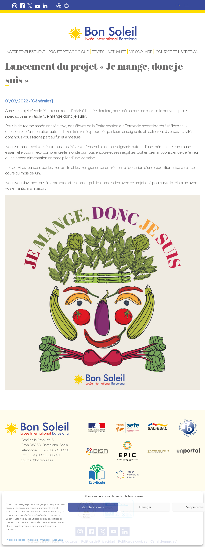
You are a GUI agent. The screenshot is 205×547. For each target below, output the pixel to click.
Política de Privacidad (38, 539)
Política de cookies (15, 539)
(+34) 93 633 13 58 (53, 450)
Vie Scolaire (140, 51)
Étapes (98, 51)
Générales (41, 101)
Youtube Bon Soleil (37, 5)
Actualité (117, 51)
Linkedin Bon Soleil (45, 5)
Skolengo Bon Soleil (67, 5)
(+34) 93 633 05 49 (44, 455)
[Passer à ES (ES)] (186, 5)
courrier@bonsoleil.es (37, 460)
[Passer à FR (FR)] (177, 5)
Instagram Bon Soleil (14, 5)
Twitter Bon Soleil (29, 5)
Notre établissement (26, 51)
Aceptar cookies (93, 507)
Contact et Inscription (177, 51)
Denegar (145, 507)
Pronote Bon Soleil (59, 5)
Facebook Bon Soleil (22, 5)
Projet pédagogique (68, 51)
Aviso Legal (57, 539)
